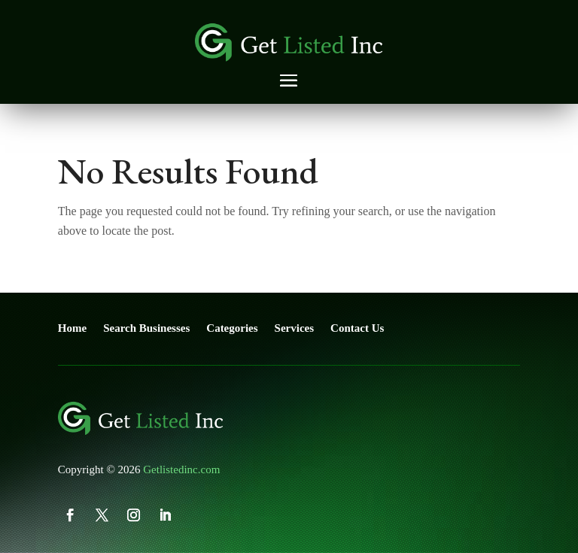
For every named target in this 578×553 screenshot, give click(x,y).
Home (72, 328)
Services (294, 328)
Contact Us (357, 328)
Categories (231, 328)
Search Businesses (146, 328)
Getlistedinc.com (181, 469)
